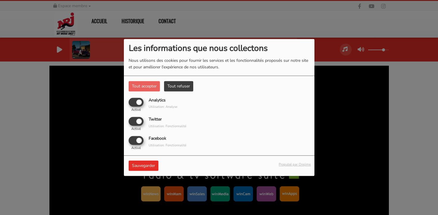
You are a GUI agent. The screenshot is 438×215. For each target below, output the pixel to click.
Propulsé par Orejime (295, 164)
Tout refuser (178, 86)
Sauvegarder (143, 166)
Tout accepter (144, 86)
